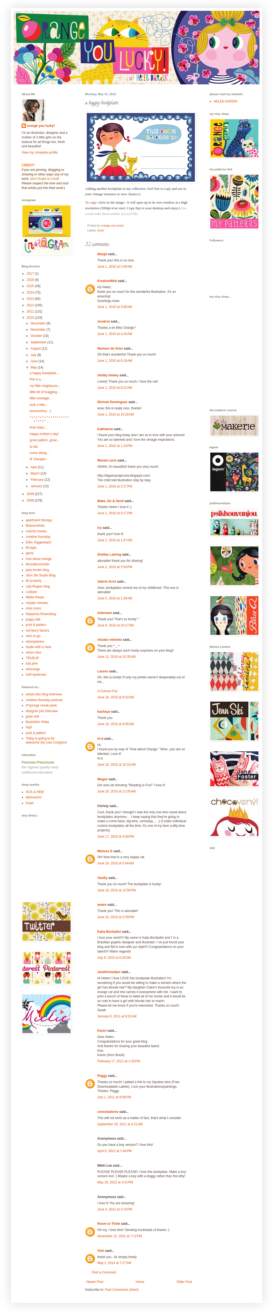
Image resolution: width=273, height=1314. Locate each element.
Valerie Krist (106, 581)
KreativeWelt (107, 281)
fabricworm (34, 797)
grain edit (32, 716)
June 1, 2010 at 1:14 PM (114, 446)
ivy (99, 528)
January (37, 486)
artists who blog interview (44, 694)
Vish (100, 1251)
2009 (31, 494)
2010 (31, 318)
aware (101, 905)
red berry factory (37, 630)
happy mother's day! (44, 434)
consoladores (107, 1112)
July (34, 355)
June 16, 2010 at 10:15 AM (116, 764)
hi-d (100, 739)
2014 (31, 292)
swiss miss (33, 652)
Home (140, 1282)
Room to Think (108, 1224)
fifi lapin (31, 548)
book (101, 230)
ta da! (34, 447)
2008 (31, 500)
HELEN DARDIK (226, 101)
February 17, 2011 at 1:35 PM (118, 1061)
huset (30, 803)
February (37, 480)
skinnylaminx (35, 641)
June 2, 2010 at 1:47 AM (114, 540)
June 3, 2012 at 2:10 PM (114, 1209)
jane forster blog (37, 570)
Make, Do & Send (110, 501)
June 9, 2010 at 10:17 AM (115, 625)
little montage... (41, 398)
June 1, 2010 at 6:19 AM (114, 361)
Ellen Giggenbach (38, 542)
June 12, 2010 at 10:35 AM (116, 657)
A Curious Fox (107, 691)
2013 (31, 299)
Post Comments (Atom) (122, 1290)
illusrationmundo (37, 564)
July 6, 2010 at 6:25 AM (114, 958)
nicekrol (103, 321)
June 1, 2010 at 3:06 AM (114, 307)
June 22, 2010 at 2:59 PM (115, 917)
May (34, 367)
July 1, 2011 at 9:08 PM (114, 1097)
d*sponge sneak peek (41, 705)
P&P (29, 727)
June (34, 361)
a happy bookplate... (44, 373)
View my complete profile (40, 152)
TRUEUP (32, 658)
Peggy (102, 1076)
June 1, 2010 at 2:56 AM (114, 266)
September (39, 342)
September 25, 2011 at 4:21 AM (120, 1124)
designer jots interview (42, 711)
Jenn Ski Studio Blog (41, 575)
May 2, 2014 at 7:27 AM (114, 1263)
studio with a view (38, 647)
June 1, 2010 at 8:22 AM (114, 388)
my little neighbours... (45, 386)
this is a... (37, 379)
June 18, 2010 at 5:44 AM (115, 863)
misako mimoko (109, 640)
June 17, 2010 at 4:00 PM (115, 836)
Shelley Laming (109, 554)
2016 (31, 280)
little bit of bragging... (45, 392)
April (34, 467)
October (37, 336)
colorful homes (36, 531)
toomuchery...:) (40, 411)
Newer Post (94, 1282)
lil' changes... (39, 459)
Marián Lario (106, 460)
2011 (31, 311)
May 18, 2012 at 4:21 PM (115, 1182)
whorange (33, 669)
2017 (31, 274)
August (36, 348)
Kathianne (105, 429)
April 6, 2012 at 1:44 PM (114, 1151)
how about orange (39, 559)
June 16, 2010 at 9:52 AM (115, 697)
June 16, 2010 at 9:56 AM (115, 724)
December (38, 323)
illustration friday (37, 722)
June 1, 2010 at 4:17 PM (114, 513)
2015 (31, 286)
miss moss (33, 608)
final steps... (38, 427)
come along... (39, 453)
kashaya (103, 712)
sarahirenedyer (109, 972)
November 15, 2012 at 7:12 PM (119, 1236)
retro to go (33, 636)
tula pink (32, 663)
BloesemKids (35, 525)
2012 (31, 305)
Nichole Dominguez (112, 402)
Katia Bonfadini (109, 932)
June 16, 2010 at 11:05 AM (116, 791)
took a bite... (38, 405)
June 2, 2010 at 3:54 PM (114, 567)
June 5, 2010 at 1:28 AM (114, 598)
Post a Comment (104, 1272)
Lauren (102, 671)
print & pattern (36, 625)
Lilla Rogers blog (38, 586)
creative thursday (38, 537)
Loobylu (31, 592)
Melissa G (104, 851)
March (36, 473)
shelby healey (108, 375)
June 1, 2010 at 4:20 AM (114, 334)
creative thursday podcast (44, 700)
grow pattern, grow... (44, 440)
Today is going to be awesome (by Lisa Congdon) (46, 740)
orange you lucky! (41, 126)
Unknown (104, 613)
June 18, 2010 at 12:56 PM (116, 890)
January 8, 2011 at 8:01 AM (116, 1016)
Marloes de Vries (110, 348)
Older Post (184, 1282)
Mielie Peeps (35, 597)
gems (30, 553)
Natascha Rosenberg (41, 614)
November (38, 329)
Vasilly (102, 878)
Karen (101, 1031)
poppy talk (33, 619)
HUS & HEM (35, 792)
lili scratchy (34, 581)
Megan (102, 779)
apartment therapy (39, 520)
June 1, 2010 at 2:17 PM (114, 486)
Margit (102, 254)
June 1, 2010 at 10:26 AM (115, 414)
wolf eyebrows (36, 674)
